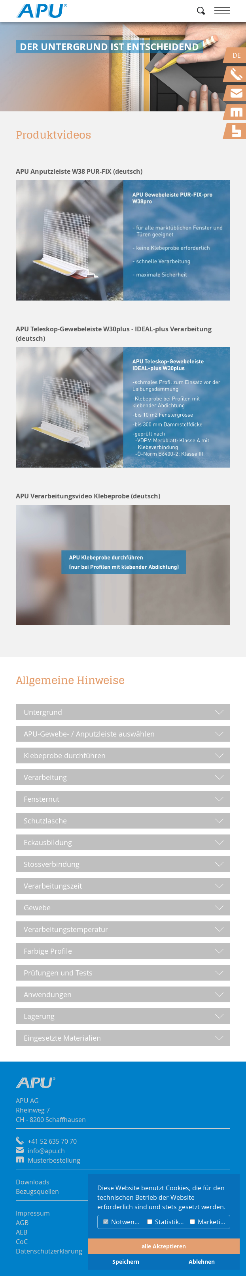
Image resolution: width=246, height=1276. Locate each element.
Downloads (32, 1182)
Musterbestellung (54, 1160)
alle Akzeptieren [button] (164, 1246)
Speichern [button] (125, 1262)
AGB (22, 1222)
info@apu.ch (46, 1150)
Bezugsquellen (37, 1191)
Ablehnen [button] (202, 1262)
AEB (21, 1232)
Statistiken (166, 1222)
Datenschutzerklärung (49, 1251)
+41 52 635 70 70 (52, 1141)
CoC (22, 1241)
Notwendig (123, 1222)
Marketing (209, 1222)
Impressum (33, 1213)
